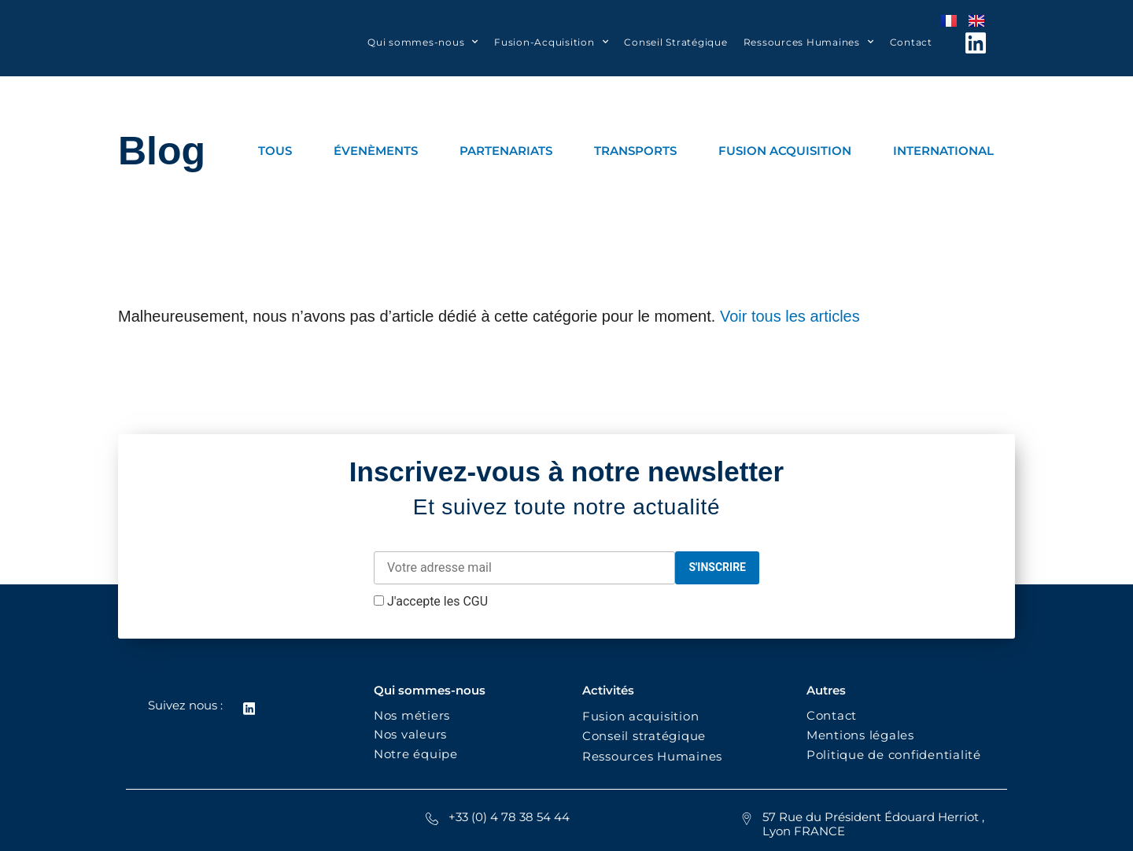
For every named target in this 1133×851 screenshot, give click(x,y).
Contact (911, 42)
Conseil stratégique (644, 735)
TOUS (275, 150)
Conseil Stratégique (675, 42)
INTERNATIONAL (943, 150)
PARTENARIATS (505, 150)
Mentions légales (860, 735)
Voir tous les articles (790, 316)
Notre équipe (416, 753)
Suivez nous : (184, 705)
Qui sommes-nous (422, 42)
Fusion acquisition (644, 716)
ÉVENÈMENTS (376, 150)
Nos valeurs (414, 734)
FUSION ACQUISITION (784, 150)
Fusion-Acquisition (551, 42)
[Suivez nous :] (249, 709)
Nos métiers (412, 715)
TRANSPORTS (635, 150)
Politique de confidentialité (895, 754)
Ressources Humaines (809, 42)
